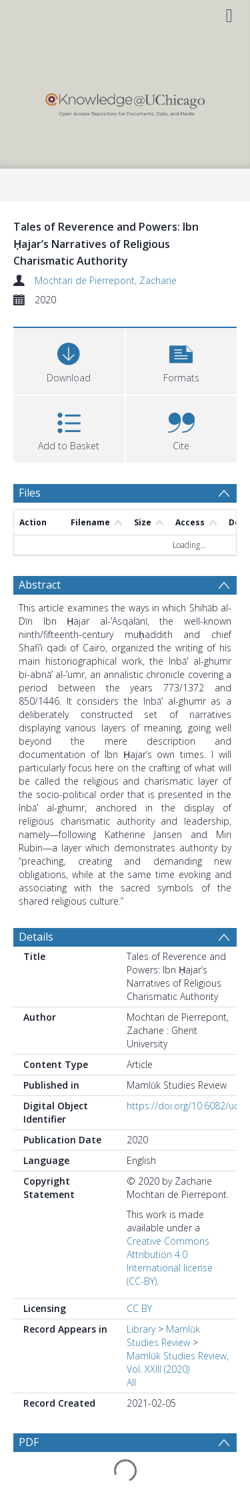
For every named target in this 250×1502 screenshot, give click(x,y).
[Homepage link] (124, 101)
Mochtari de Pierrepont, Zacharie (106, 280)
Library (141, 1329)
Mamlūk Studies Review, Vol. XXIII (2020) (178, 1362)
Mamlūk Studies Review (163, 1336)
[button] (181, 359)
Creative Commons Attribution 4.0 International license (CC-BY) (170, 1261)
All (131, 1382)
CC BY (139, 1308)
